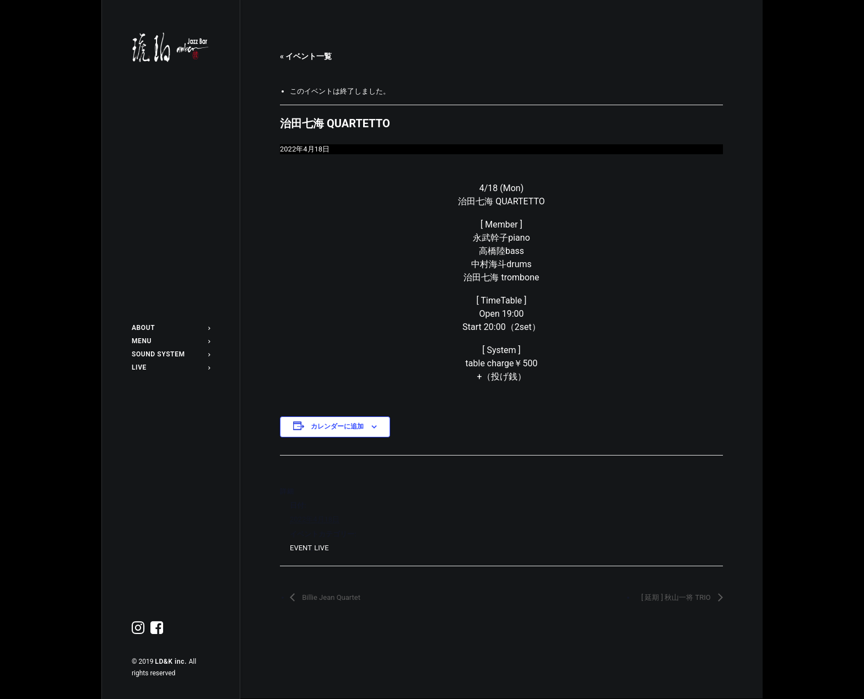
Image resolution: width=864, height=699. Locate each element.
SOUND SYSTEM (171, 354)
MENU (171, 341)
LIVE (171, 367)
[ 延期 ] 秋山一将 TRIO (676, 597)
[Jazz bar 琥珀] (171, 47)
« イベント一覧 (306, 56)
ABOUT (171, 328)
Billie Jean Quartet (330, 597)
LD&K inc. (171, 661)
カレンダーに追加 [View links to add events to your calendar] (337, 426)
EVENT (300, 548)
